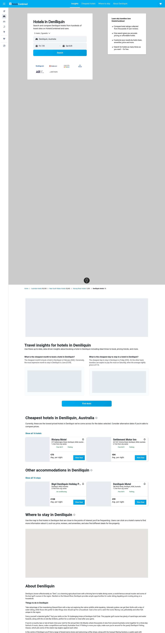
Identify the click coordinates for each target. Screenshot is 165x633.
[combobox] (41, 33)
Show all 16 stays (33, 528)
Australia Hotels (36, 288)
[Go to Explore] (4, 31)
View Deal (79, 458)
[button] (4, 3)
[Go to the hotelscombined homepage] (18, 4)
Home (26, 288)
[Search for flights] (4, 11)
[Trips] (4, 38)
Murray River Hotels (79, 288)
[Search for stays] (4, 16)
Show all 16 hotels (33, 433)
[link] (87, 404)
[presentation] (96, 418)
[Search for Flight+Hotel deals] (4, 26)
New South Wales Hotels (57, 288)
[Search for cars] (4, 21)
